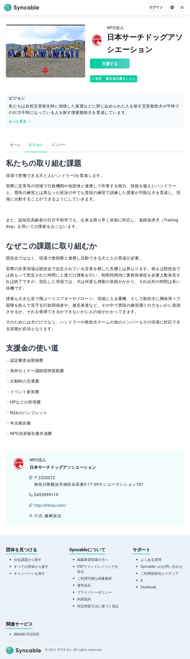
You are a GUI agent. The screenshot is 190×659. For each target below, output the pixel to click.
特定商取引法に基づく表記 (98, 606)
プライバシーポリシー (94, 592)
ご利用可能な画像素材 (94, 578)
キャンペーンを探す (29, 574)
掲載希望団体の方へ (92, 560)
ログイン (156, 7)
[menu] (182, 7)
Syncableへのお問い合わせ (162, 567)
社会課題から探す (28, 560)
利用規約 (84, 599)
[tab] (15, 145)
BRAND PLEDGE (26, 634)
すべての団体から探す (31, 567)
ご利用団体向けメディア (160, 574)
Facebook (148, 587)
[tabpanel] (95, 299)
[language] (172, 7)
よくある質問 (151, 560)
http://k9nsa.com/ (50, 505)
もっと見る (20, 121)
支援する (110, 63)
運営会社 (84, 585)
